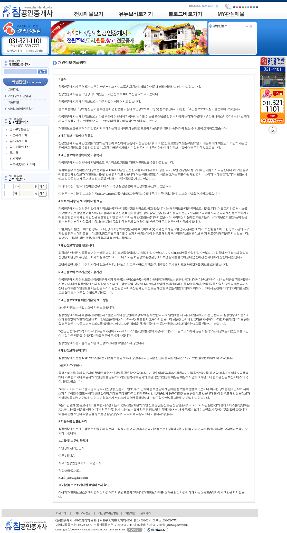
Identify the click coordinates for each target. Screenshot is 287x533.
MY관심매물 (231, 14)
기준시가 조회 (18, 135)
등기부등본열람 (19, 129)
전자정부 (15, 158)
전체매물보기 (88, 14)
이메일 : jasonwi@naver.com (172, 525)
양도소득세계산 (19, 147)
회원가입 (14, 89)
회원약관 (14, 102)
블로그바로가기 (185, 14)
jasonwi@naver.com (77, 478)
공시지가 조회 (18, 141)
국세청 (13, 153)
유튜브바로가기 (136, 14)
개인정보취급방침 (19, 96)
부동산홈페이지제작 (22, 164)
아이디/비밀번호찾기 (21, 109)
